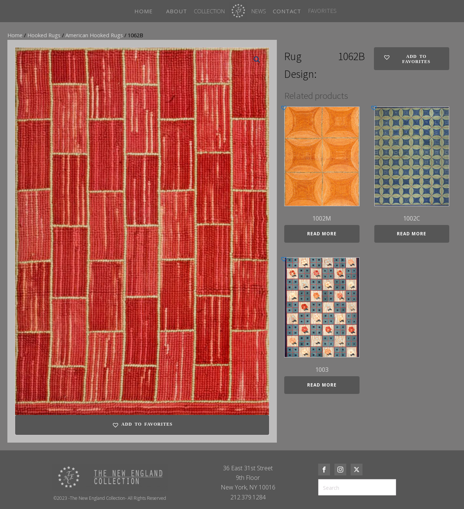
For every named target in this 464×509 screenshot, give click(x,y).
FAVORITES (322, 11)
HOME (143, 11)
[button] (257, 59)
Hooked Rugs (44, 35)
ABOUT (176, 11)
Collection (209, 11)
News (258, 11)
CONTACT (287, 11)
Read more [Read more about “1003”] (322, 385)
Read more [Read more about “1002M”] (322, 234)
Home (15, 35)
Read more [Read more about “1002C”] (411, 234)
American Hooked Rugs (94, 35)
